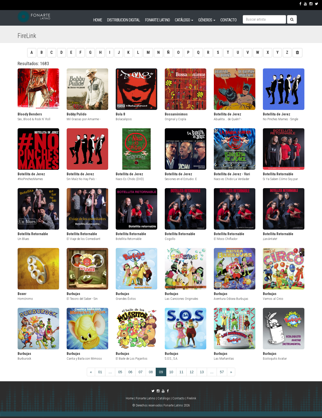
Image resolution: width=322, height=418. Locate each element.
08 (151, 372)
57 (222, 372)
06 (130, 372)
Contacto (178, 398)
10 (171, 372)
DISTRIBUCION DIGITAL (123, 20)
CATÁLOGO (184, 20)
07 (141, 372)
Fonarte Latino (145, 398)
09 (161, 372)
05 (120, 372)
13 (202, 372)
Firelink (191, 398)
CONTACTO (228, 20)
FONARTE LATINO (157, 20)
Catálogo (163, 398)
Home (130, 398)
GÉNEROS (206, 20)
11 (181, 372)
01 (100, 372)
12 (192, 372)
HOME (97, 20)
